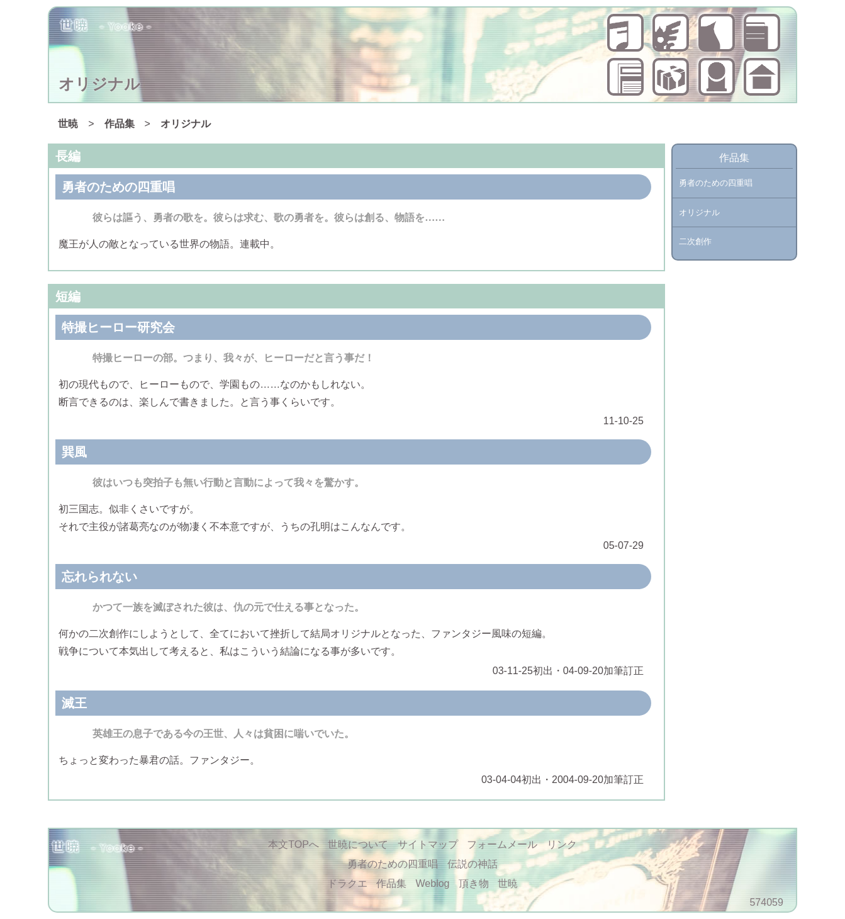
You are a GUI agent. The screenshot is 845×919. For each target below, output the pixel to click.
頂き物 (670, 77)
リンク (562, 844)
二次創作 (695, 241)
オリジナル (185, 123)
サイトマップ (428, 844)
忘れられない (99, 577)
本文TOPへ (293, 844)
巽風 (74, 452)
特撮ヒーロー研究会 (118, 327)
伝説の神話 (670, 33)
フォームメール (502, 844)
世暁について (716, 77)
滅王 (74, 703)
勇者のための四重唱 (625, 33)
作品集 (762, 33)
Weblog (625, 77)
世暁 (762, 77)
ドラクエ (716, 33)
